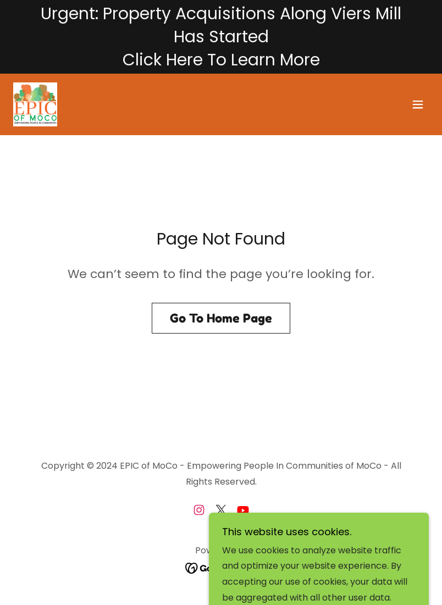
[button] (418, 104)
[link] (35, 104)
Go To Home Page (221, 318)
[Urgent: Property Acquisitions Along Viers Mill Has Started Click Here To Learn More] (221, 36)
